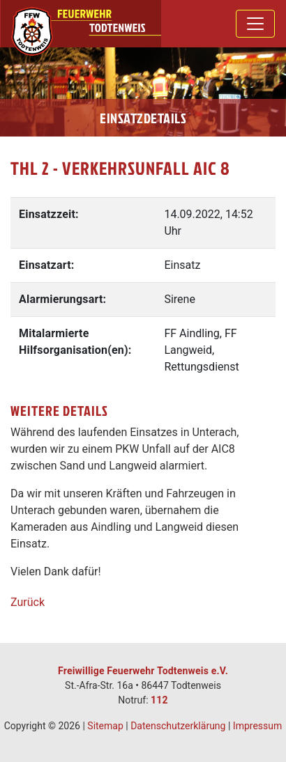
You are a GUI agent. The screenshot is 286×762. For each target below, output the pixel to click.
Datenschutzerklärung (177, 725)
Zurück (27, 602)
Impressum (257, 725)
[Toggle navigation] (255, 24)
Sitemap (105, 725)
